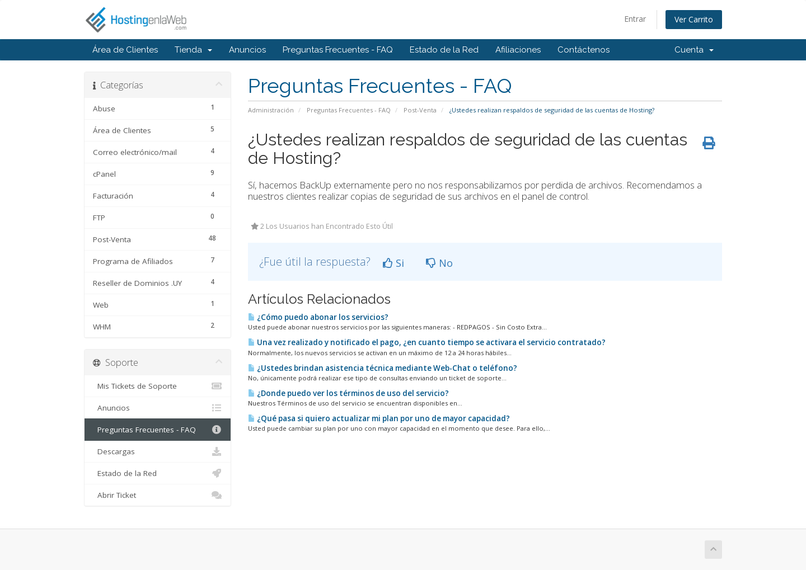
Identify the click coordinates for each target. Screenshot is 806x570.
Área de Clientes (125, 50)
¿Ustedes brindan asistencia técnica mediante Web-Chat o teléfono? (382, 368)
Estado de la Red (444, 50)
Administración (271, 110)
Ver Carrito (693, 19)
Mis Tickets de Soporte (157, 386)
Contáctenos (583, 50)
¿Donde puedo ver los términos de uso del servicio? (348, 393)
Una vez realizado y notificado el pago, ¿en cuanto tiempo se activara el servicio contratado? (427, 342)
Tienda (193, 50)
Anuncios (247, 50)
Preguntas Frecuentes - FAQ (338, 50)
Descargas (157, 451)
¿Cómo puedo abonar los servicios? (318, 317)
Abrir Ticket (157, 495)
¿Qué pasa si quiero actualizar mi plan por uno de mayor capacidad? (379, 418)
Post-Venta (420, 110)
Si (393, 263)
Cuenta (694, 50)
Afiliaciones (518, 50)
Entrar (635, 18)
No (439, 263)
